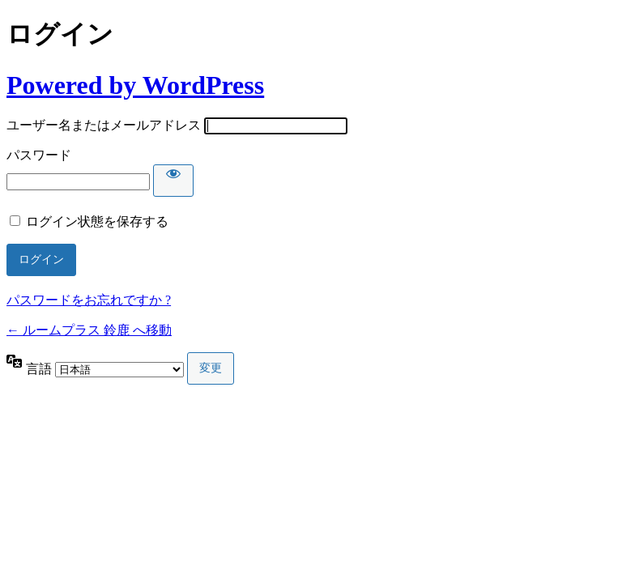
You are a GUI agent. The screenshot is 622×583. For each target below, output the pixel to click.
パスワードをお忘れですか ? (88, 300)
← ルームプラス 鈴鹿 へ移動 (89, 330)
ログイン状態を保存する (97, 221)
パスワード (38, 155)
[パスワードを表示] (173, 180)
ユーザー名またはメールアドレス (103, 125)
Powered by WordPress (135, 85)
